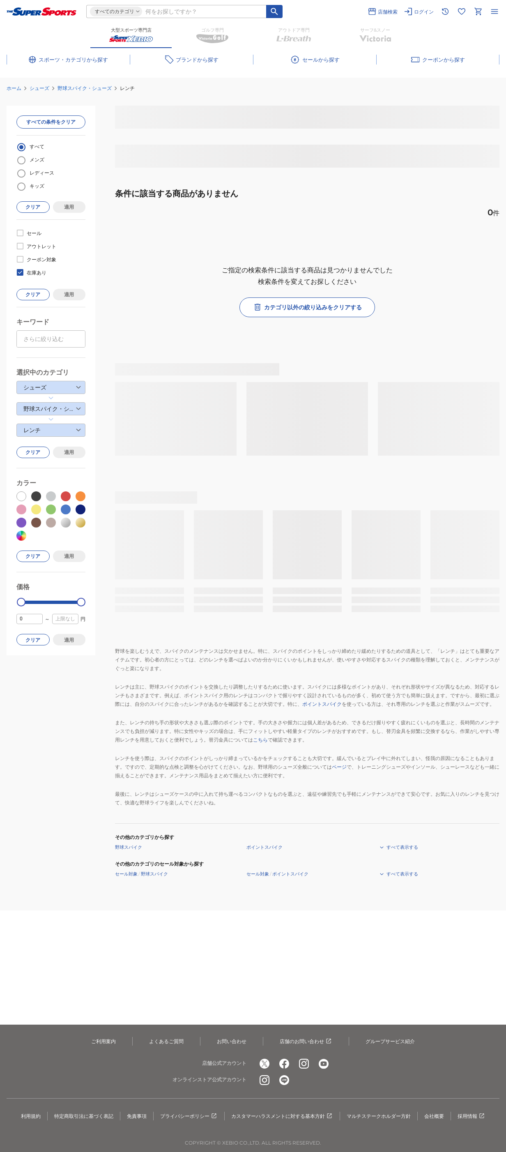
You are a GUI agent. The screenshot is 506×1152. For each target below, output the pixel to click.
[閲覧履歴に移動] (445, 11)
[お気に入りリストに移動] (462, 11)
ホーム (14, 88)
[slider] (21, 602)
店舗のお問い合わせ (306, 1041)
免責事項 (137, 1116)
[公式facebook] (284, 1064)
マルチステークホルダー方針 (379, 1116)
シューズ (39, 88)
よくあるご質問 (166, 1041)
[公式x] (264, 1064)
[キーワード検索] (274, 11)
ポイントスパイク (322, 704)
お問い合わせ (231, 1041)
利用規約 (31, 1116)
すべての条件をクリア (51, 122)
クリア (32, 207)
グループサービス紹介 (390, 1041)
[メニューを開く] (494, 11)
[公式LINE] (284, 1080)
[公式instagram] (304, 1064)
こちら (260, 740)
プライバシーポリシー (189, 1116)
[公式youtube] (324, 1064)
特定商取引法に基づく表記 (83, 1116)
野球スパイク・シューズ (85, 88)
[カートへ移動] (478, 11)
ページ (339, 767)
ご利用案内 (103, 1041)
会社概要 (434, 1116)
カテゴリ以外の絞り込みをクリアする (307, 307)
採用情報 (471, 1116)
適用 (69, 207)
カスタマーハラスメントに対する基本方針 (282, 1116)
